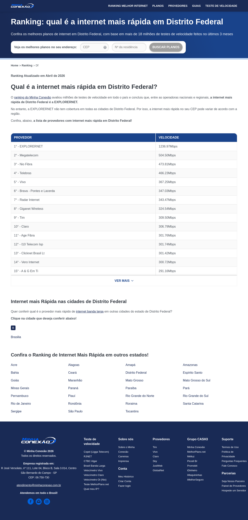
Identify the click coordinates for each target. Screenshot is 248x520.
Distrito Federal (136, 372)
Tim (155, 447)
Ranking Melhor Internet (128, 5)
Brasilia (16, 337)
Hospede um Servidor (234, 490)
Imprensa (123, 461)
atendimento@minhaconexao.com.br (39, 485)
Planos (158, 5)
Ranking (27, 65)
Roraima (131, 403)
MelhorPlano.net (196, 451)
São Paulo (75, 411)
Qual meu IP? (91, 488)
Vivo (155, 451)
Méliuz (191, 456)
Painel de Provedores (234, 485)
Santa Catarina (193, 403)
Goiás (15, 380)
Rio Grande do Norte (140, 395)
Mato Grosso (134, 380)
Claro (156, 456)
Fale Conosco (229, 465)
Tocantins (132, 411)
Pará (186, 388)
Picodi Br (192, 461)
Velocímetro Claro (94, 475)
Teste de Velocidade (221, 5)
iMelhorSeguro (195, 479)
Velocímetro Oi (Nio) (95, 479)
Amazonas (190, 365)
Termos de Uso (230, 447)
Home (14, 65)
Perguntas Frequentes (234, 461)
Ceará (72, 372)
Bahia (15, 372)
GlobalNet (158, 470)
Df (37, 65)
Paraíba (131, 388)
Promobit (192, 465)
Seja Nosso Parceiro (233, 481)
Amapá (130, 365)
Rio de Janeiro (21, 403)
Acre (14, 365)
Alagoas (73, 365)
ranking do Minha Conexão (32, 97)
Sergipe (16, 411)
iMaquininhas (194, 475)
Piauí (71, 395)
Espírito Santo (192, 372)
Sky (155, 461)
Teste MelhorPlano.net (96, 484)
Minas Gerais (20, 388)
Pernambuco (19, 395)
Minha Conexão (196, 447)
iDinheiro (192, 470)
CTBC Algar (90, 461)
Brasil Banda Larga (94, 465)
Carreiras (123, 456)
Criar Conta (124, 481)
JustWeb (157, 465)
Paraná (73, 388)
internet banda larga (89, 311)
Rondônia (75, 403)
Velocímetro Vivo (93, 470)
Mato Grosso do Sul (196, 380)
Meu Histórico (125, 476)
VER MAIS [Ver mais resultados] (124, 280)
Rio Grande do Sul (195, 395)
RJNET (88, 456)
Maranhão (75, 380)
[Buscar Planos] (166, 47)
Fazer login (124, 485)
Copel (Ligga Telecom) (96, 451)
